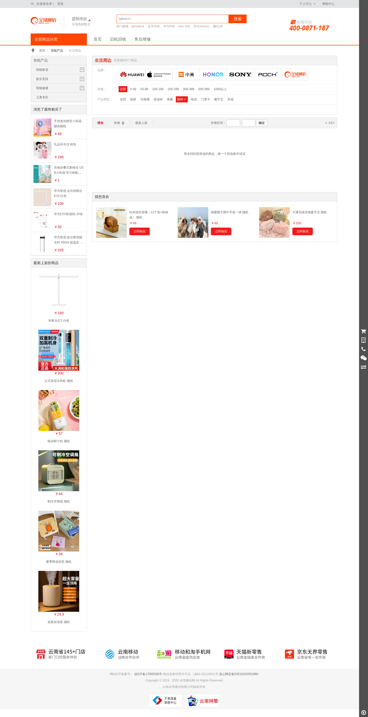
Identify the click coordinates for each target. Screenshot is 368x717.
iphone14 (138, 26)
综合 (100, 123)
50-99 (144, 89)
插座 (133, 99)
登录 (60, 4)
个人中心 (308, 4)
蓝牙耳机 (154, 26)
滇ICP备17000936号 (148, 674)
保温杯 (158, 99)
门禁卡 (205, 99)
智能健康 (42, 88)
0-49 (133, 89)
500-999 (204, 89)
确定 (262, 123)
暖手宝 (218, 99)
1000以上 (220, 89)
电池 (194, 99)
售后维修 (142, 39)
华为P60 (169, 26)
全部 (123, 89)
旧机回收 (118, 39)
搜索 (238, 19)
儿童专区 (42, 97)
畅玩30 (218, 26)
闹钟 (182, 99)
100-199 (158, 89)
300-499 (188, 89)
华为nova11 (201, 26)
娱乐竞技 (42, 79)
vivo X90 (184, 26)
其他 (230, 99)
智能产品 (57, 50)
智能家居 (42, 70)
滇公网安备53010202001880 (238, 674)
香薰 (170, 99)
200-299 (173, 89)
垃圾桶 (145, 99)
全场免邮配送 (81, 24)
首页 (98, 39)
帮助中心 (328, 4)
